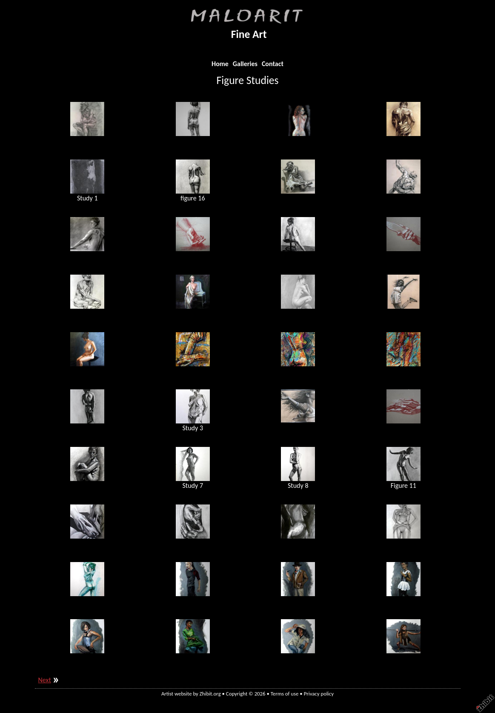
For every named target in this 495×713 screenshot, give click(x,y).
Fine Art (249, 34)
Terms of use (285, 693)
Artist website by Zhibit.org (191, 693)
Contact (272, 64)
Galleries (245, 64)
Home (220, 64)
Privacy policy (319, 693)
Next (44, 680)
